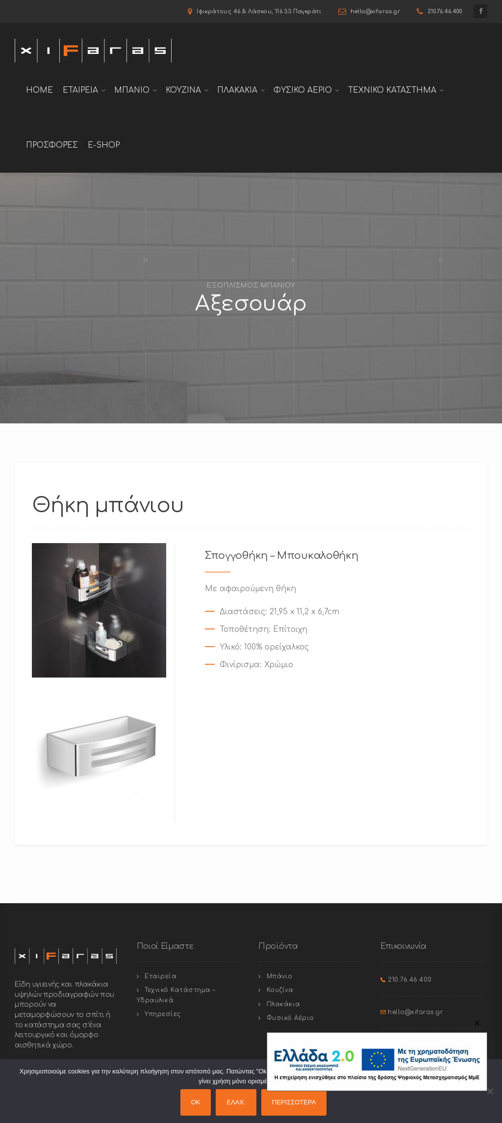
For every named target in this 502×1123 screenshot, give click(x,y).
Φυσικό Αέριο (290, 1018)
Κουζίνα (280, 990)
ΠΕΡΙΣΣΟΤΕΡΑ (294, 1102)
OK (196, 1102)
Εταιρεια (80, 90)
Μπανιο (132, 90)
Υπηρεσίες (163, 1014)
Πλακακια (237, 90)
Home (39, 90)
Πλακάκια (284, 1004)
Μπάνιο (280, 976)
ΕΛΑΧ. (235, 1102)
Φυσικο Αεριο (303, 90)
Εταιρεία (160, 976)
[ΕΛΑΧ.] (490, 1091)
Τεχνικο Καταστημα (392, 90)
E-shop (104, 145)
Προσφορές (52, 145)
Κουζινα (183, 90)
